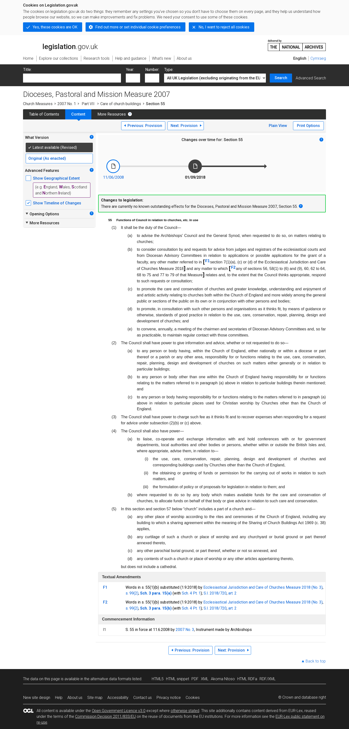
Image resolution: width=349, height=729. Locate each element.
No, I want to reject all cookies (223, 27)
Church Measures (38, 103)
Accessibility (117, 697)
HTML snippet (177, 679)
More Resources (111, 114)
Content (78, 114)
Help (59, 697)
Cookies (193, 697)
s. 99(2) (132, 593)
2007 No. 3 (185, 629)
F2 (233, 267)
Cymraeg (318, 58)
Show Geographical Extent (56, 178)
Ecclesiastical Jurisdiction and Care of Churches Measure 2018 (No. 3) (263, 587)
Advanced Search (311, 78)
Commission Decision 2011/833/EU (105, 716)
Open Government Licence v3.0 (118, 710)
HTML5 (158, 679)
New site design (36, 697)
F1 (207, 261)
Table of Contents (44, 114)
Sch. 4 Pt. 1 (191, 593)
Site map (95, 697)
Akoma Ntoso (223, 679)
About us (74, 697)
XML (204, 679)
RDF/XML (268, 679)
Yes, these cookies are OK (55, 27)
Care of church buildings (120, 103)
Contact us (142, 697)
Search (281, 77)
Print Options (308, 125)
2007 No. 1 (66, 103)
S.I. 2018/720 (215, 593)
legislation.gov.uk (60, 45)
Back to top (316, 661)
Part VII (88, 103)
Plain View (278, 125)
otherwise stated (185, 710)
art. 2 (232, 593)
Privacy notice (169, 697)
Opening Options (42, 213)
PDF (194, 679)
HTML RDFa (247, 679)
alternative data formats (110, 679)
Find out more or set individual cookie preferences (138, 27)
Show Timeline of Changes (57, 203)
